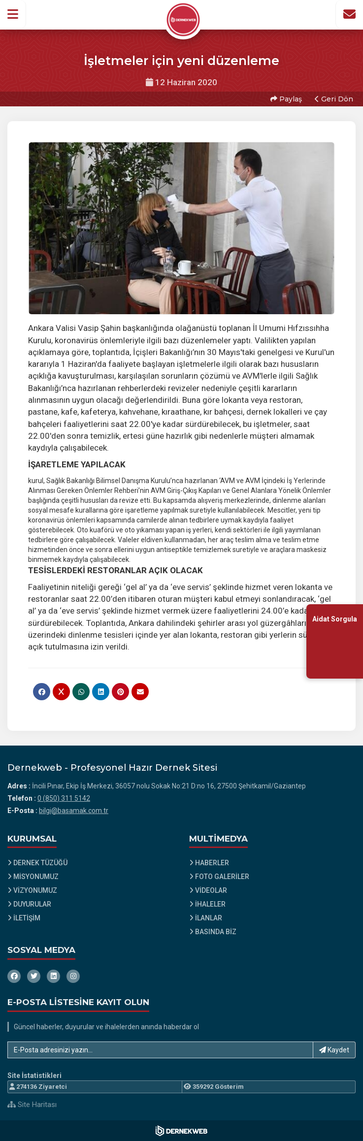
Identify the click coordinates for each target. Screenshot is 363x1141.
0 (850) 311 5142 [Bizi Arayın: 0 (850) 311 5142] (63, 798)
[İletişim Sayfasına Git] (349, 14)
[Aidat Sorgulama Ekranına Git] (334, 641)
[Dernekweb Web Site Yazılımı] (181, 1130)
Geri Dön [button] (334, 99)
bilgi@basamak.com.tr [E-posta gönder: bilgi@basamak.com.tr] (73, 811)
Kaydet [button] (334, 1050)
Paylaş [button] (286, 99)
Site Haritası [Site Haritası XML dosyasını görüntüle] (32, 1104)
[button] (13, 14)
